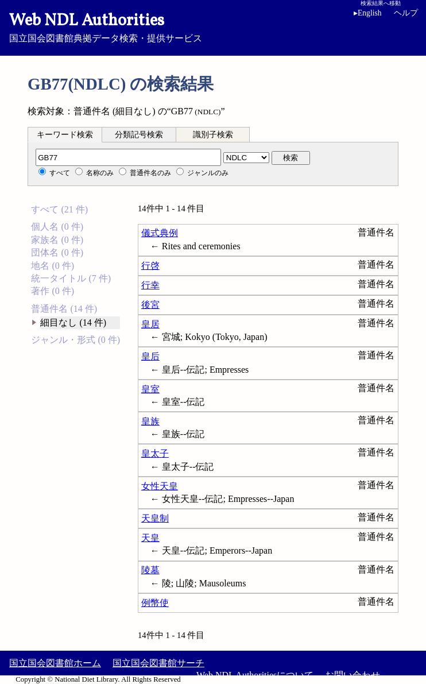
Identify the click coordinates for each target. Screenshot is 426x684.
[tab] (65, 134)
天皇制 (155, 518)
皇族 (150, 421)
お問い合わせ (352, 675)
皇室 (150, 389)
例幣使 (155, 603)
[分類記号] (128, 157)
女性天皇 (159, 486)
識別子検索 (213, 134)
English (368, 13)
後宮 (150, 305)
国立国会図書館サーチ (158, 663)
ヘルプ (406, 13)
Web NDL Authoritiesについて (254, 675)
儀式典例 (159, 233)
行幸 (150, 285)
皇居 (150, 324)
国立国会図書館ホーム (55, 663)
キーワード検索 (65, 134)
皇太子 (155, 453)
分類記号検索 (139, 134)
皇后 (150, 356)
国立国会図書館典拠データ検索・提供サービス (213, 26)
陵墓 (150, 570)
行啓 (150, 265)
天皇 (150, 538)
